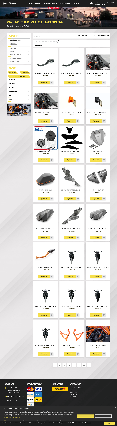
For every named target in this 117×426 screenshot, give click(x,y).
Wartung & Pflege (15, 54)
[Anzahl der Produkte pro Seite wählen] (71, 35)
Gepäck (12, 51)
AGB (71, 390)
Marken (74, 3)
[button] (39, 417)
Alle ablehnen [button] (103, 416)
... (79, 365)
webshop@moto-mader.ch (15, 396)
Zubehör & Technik (15, 40)
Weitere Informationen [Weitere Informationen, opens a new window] (15, 416)
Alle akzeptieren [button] (85, 416)
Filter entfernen (38, 45)
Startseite (10, 26)
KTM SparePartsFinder (64, 3)
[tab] (19, 36)
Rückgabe (73, 397)
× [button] (115, 407)
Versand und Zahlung (76, 388)
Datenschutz (74, 392)
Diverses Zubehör (15, 61)
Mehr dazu (88, 423)
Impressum (73, 394)
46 (84, 365)
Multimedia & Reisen (16, 58)
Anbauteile (13, 48)
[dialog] (58, 416)
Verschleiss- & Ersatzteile (14, 44)
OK (109, 423)
